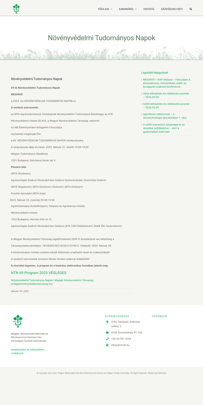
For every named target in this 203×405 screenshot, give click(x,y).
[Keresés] (191, 9)
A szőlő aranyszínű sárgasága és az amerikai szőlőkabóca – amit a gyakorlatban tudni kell (164, 128)
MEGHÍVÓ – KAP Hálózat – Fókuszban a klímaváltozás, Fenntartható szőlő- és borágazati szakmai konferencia (166, 83)
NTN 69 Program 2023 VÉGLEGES (38, 273)
